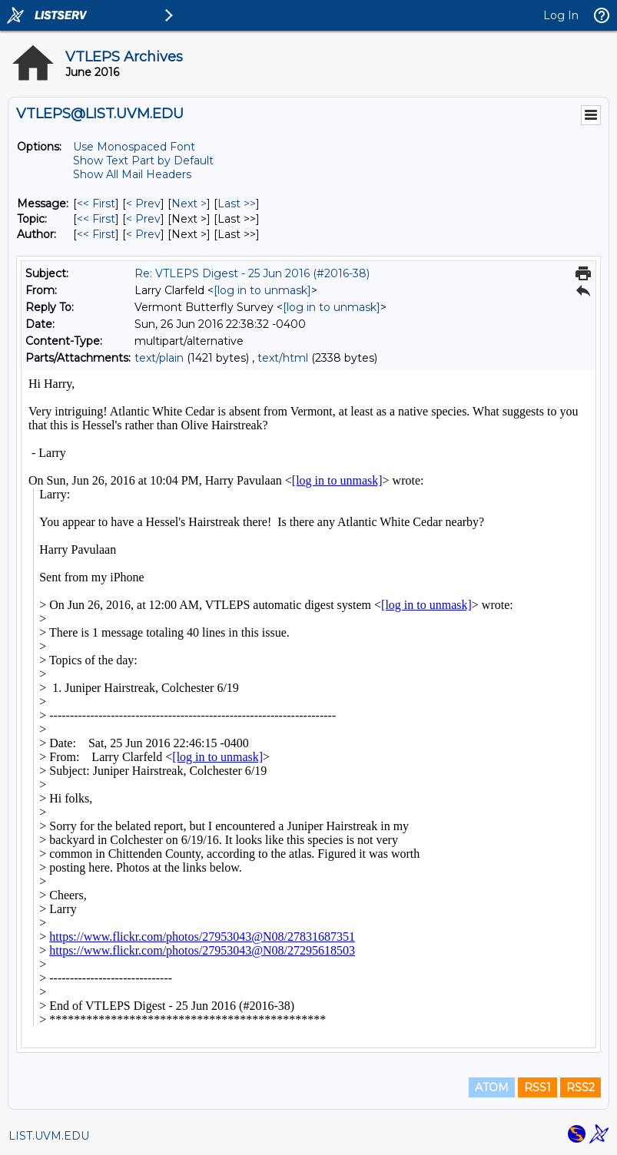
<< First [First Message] (96, 203)
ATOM (492, 1087)
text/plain (159, 358)
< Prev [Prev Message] (143, 203)
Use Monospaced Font (134, 147)
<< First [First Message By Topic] (96, 219)
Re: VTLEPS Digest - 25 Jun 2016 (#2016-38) (252, 273)
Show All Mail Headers (132, 174)
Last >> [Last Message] (236, 203)
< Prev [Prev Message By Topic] (143, 219)
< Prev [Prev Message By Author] (143, 234)
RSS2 (580, 1087)
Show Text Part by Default (143, 160)
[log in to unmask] (262, 290)
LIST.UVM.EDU (48, 1136)
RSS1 (537, 1087)
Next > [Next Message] (189, 203)
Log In (561, 15)
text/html (282, 358)
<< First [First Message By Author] (96, 234)
